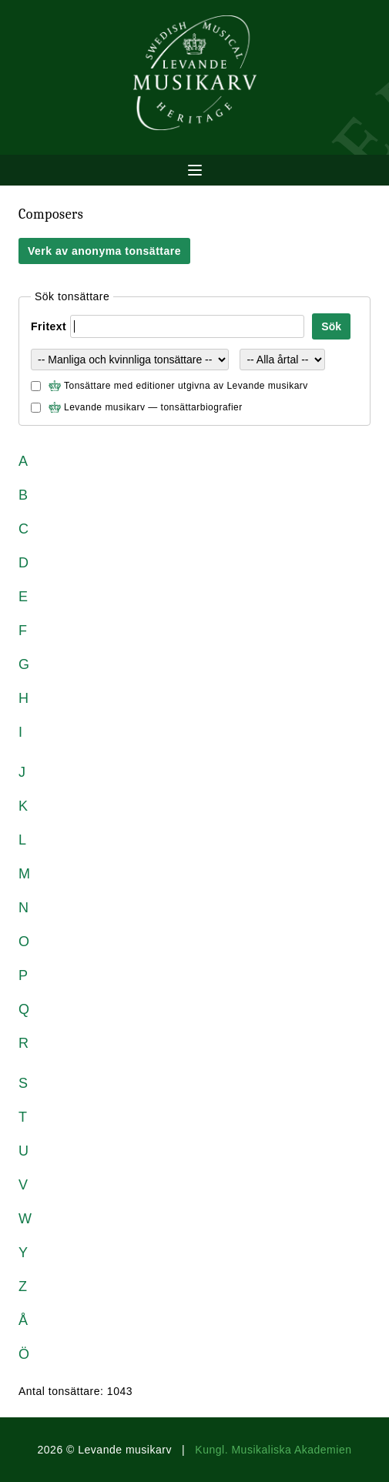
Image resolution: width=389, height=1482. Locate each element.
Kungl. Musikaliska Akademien (273, 1450)
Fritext (48, 326)
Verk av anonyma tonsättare (104, 251)
